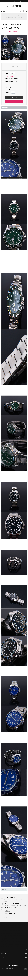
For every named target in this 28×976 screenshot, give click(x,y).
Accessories (11, 16)
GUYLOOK (25, 974)
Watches (18, 16)
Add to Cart (14, 97)
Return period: (9, 78)
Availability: (8, 90)
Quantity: (7, 92)
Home (4, 16)
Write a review (13, 31)
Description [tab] (5, 107)
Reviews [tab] (4, 889)
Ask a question (9, 76)
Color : (7, 73)
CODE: (7, 87)
